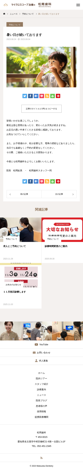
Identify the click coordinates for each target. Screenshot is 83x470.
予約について (11, 239)
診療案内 (41, 389)
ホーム (41, 373)
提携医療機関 (41, 417)
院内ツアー (41, 378)
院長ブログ (41, 400)
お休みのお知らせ (13, 285)
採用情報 (41, 411)
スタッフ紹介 (41, 384)
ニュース (41, 395)
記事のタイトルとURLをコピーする (41, 109)
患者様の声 (41, 406)
